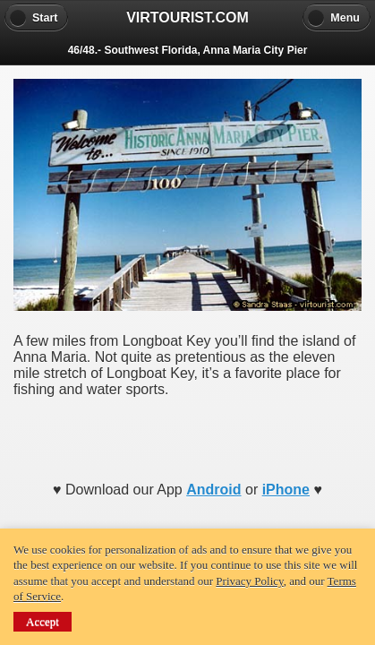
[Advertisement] (188, 433)
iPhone (286, 489)
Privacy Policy (249, 581)
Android (213, 489)
